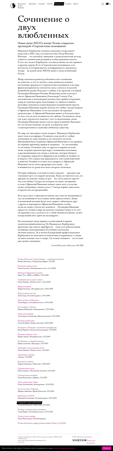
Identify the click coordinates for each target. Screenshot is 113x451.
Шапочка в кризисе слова (27, 334)
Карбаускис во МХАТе (26, 396)
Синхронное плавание (26, 355)
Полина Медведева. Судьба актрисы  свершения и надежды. (41, 259)
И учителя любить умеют (27, 266)
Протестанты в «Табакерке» (28, 300)
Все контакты (21, 442)
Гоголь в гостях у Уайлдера (28, 389)
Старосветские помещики (27, 375)
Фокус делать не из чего (27, 293)
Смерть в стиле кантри (26, 416)
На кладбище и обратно (27, 307)
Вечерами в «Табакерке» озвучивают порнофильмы (37, 328)
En (110, 4)
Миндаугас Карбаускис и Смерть (30, 273)
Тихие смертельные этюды (28, 382)
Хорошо (106, 448)
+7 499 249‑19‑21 (22, 438)
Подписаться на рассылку (88, 441)
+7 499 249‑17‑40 (57, 437)
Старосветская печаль (26, 369)
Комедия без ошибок (25, 362)
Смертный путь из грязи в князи (30, 280)
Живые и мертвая (24, 287)
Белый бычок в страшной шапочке (31, 341)
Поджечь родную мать (26, 321)
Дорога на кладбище (25, 314)
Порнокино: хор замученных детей (31, 348)
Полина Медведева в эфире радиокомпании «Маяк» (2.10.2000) (42, 423)
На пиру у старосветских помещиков (32, 410)
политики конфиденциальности (64, 448)
